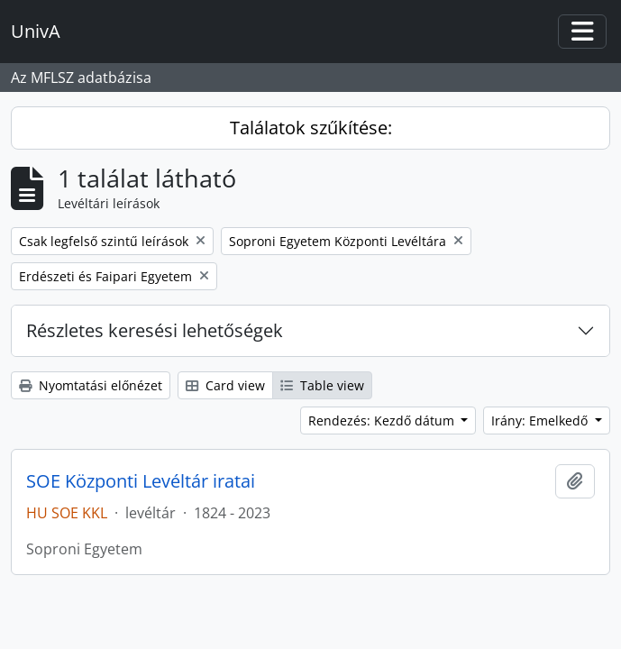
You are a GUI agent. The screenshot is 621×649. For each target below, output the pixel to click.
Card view (225, 385)
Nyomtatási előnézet (90, 385)
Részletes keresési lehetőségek (154, 330)
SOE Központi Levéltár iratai (140, 481)
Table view (322, 385)
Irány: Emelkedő (541, 420)
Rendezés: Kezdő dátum (383, 420)
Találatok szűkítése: (311, 127)
